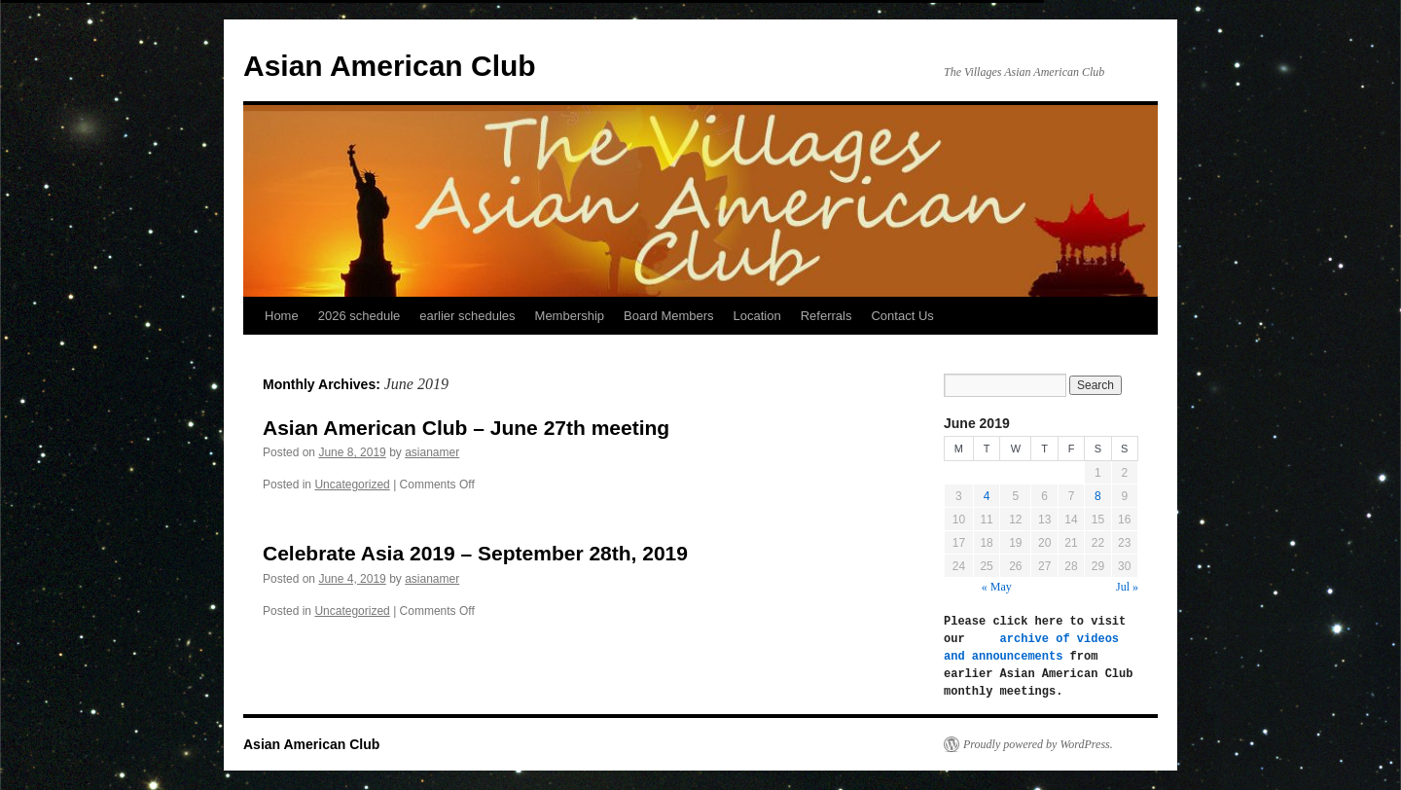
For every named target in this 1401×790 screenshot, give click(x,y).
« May (997, 586)
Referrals (826, 315)
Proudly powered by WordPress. (1038, 744)
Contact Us (902, 315)
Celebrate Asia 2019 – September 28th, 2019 (475, 553)
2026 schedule (359, 315)
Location (757, 315)
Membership (570, 315)
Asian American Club (389, 66)
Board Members (668, 315)
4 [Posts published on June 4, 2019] (987, 496)
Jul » (1127, 586)
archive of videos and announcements (1035, 647)
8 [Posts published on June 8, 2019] (1098, 496)
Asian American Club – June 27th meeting (466, 427)
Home (282, 315)
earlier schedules (467, 315)
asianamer (432, 452)
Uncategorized (351, 484)
